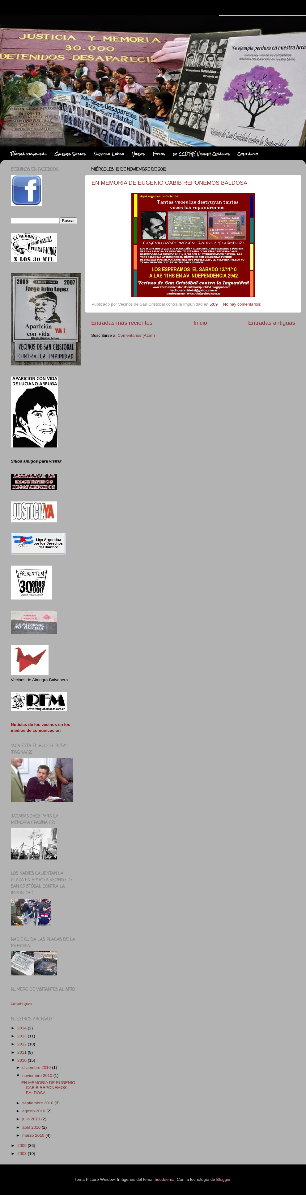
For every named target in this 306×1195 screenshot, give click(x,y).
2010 (22, 1060)
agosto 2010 (34, 1111)
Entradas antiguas (271, 322)
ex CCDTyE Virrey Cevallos (201, 154)
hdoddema (165, 1179)
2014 (22, 1028)
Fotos (159, 154)
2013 (22, 1036)
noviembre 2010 (37, 1075)
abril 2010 (32, 1127)
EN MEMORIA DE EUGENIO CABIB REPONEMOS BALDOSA (169, 183)
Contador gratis (21, 1004)
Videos (138, 154)
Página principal (28, 154)
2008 (22, 1153)
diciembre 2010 (37, 1067)
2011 (22, 1052)
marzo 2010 (33, 1135)
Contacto (247, 154)
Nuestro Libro (108, 154)
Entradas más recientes (121, 322)
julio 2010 (31, 1119)
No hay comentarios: (243, 304)
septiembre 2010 (38, 1103)
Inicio (200, 322)
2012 (22, 1044)
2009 (22, 1145)
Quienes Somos (70, 154)
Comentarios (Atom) (136, 335)
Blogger (223, 1179)
